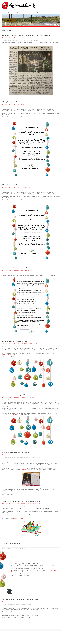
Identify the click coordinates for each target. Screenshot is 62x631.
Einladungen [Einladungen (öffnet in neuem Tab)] (5, 606)
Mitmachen (30, 346)
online (36, 457)
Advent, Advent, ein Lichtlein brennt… (13, 102)
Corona (20, 399)
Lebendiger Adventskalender (31, 40)
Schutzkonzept (31, 548)
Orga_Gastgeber (4, 590)
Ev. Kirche (28, 454)
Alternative (17, 457)
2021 (10, 399)
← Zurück (4, 624)
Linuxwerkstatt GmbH (22, 629)
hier (31, 116)
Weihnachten (37, 346)
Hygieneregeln (27, 399)
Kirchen (29, 12)
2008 (10, 40)
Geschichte (22, 506)
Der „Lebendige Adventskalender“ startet (15, 341)
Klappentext (18, 346)
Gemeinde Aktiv (33, 454)
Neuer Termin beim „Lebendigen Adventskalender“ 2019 (20, 599)
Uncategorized (24, 37)
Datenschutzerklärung (57, 629)
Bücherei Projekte (22, 343)
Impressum (48, 12)
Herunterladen (9, 589)
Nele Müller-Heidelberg (7, 37)
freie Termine (23, 399)
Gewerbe (24, 12)
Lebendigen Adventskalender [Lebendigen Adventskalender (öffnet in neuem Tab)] (50, 613)
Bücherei (17, 37)
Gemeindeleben (22, 397)
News (43, 12)
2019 (10, 604)
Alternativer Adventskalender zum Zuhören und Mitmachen (21, 501)
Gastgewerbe (13, 12)
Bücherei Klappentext (24, 40)
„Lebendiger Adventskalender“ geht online (15, 452)
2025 (11, 40)
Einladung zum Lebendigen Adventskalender (16, 268)
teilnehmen (33, 346)
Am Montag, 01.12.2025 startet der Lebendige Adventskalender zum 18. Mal (26, 35)
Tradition (36, 40)
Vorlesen (38, 457)
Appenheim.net (6, 12)
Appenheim (18, 40)
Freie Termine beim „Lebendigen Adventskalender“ (18, 395)
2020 (10, 457)
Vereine (34, 12)
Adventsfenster (15, 40)
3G (11, 399)
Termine (38, 12)
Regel (42, 399)
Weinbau (19, 12)
